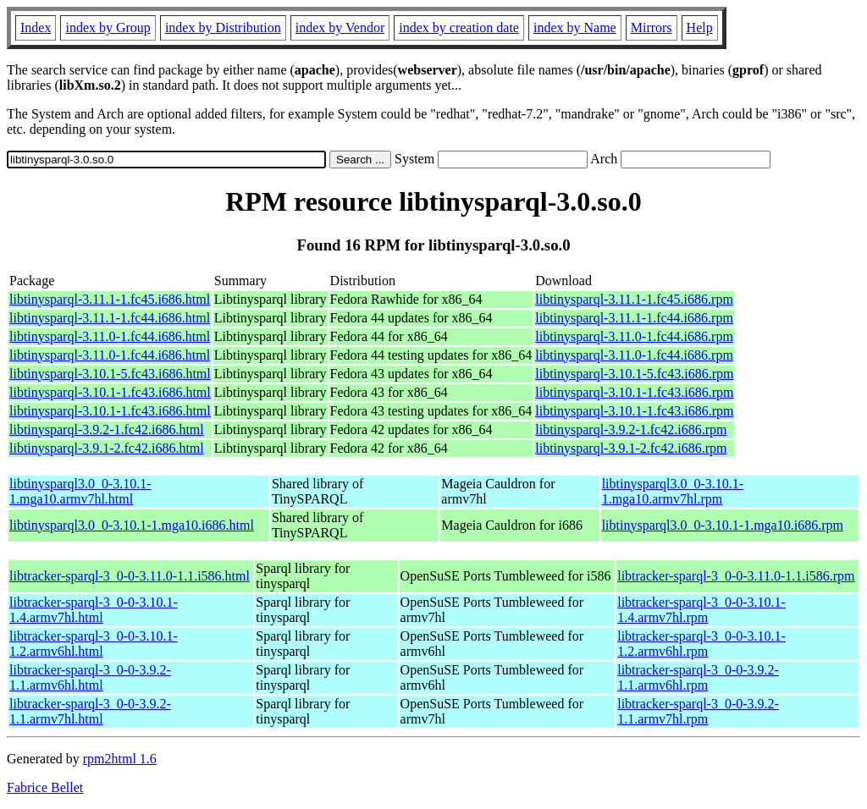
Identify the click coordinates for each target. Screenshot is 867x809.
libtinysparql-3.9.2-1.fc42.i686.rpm (630, 429)
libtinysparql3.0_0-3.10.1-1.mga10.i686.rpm (722, 525)
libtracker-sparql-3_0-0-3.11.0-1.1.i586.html (129, 576)
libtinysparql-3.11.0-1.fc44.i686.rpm (634, 336)
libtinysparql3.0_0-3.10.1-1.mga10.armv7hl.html (80, 491)
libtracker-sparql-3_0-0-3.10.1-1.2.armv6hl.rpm (701, 643)
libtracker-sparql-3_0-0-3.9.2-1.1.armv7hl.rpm (698, 711)
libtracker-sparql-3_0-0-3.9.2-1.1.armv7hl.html (90, 711)
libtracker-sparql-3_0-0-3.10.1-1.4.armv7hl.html (93, 610)
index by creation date (459, 27)
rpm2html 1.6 (120, 758)
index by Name (574, 27)
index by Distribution (223, 27)
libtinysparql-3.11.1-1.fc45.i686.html (109, 299)
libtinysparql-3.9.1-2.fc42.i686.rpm (630, 448)
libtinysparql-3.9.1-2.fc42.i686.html (106, 448)
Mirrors (651, 27)
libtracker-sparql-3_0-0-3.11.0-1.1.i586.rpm (735, 576)
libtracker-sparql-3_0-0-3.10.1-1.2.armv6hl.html (93, 643)
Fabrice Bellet (45, 787)
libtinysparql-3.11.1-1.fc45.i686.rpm (634, 299)
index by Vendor (339, 27)
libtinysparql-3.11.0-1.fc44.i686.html (109, 336)
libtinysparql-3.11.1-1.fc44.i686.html (109, 318)
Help (700, 27)
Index (35, 27)
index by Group (107, 27)
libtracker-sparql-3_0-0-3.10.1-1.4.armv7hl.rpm (701, 610)
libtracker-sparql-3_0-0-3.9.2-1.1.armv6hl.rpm (698, 677)
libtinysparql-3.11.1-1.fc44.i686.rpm (634, 318)
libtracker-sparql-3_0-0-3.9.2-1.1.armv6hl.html (90, 677)
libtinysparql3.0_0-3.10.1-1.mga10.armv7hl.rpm (673, 491)
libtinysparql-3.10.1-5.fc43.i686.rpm (634, 373)
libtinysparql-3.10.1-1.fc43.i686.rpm (634, 392)
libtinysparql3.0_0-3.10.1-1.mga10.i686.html (131, 525)
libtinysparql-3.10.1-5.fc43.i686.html (110, 373)
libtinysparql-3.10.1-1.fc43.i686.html (110, 392)
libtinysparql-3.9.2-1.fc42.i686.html (106, 429)
